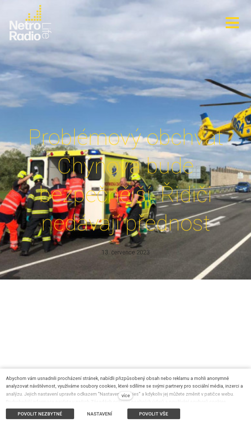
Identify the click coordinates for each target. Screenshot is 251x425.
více (125, 395)
